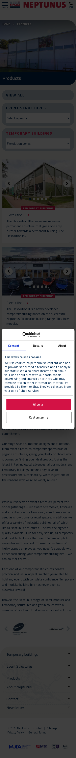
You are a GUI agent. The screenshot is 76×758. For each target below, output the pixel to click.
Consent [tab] (14, 345)
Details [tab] (38, 345)
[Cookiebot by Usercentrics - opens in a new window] (22, 334)
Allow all (38, 404)
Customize (38, 417)
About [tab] (62, 345)
